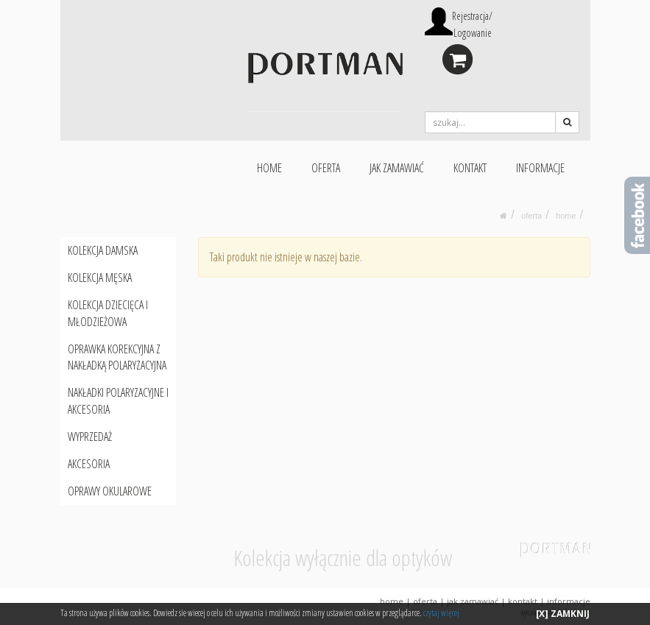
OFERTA (325, 168)
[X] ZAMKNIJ (563, 613)
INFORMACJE (540, 168)
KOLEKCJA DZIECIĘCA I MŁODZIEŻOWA (108, 313)
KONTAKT (470, 168)
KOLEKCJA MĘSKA (100, 277)
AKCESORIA (89, 464)
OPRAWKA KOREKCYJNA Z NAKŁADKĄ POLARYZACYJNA (117, 357)
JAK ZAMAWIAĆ (397, 168)
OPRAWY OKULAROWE (110, 491)
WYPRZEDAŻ (90, 436)
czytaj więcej (441, 613)
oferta (531, 215)
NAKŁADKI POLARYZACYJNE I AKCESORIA (118, 400)
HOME (269, 168)
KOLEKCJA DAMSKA (103, 250)
